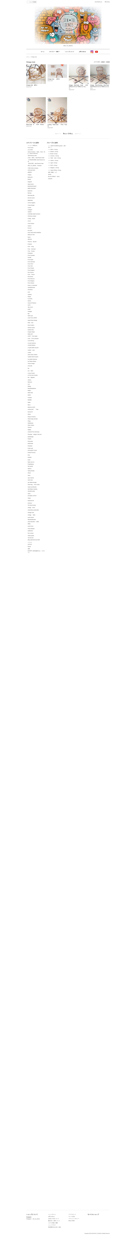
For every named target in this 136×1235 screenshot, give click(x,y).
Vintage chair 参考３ (54, 79)
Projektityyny (31, 948)
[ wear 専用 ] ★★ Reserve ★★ (36, 157)
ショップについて (69, 51)
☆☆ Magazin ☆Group (53, 207)
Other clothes (31, 833)
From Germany (31, 451)
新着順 (108, 62)
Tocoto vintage (31, 660)
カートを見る (72, 1216)
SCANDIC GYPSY (32, 1033)
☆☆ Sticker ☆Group (53, 173)
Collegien (30, 313)
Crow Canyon (32, 348)
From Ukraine (31, 472)
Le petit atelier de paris (34, 613)
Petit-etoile (32, 879)
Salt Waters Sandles (32, 1018)
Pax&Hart (32, 891)
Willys (29, 1132)
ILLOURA (30, 512)
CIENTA (30, 315)
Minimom (30, 720)
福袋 (29, 1201)
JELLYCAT (30, 520)
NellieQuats (30, 831)
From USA (30, 455)
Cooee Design (32, 295)
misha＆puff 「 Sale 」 (34, 793)
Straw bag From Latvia (34, 1004)
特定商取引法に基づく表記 (54, 1227)
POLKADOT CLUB (32, 909)
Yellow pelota (32, 1175)
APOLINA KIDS (31, 179)
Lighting (32, 505)
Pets (32, 918)
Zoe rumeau (32, 1163)
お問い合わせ (82, 51)
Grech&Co (30, 488)
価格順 (103, 62)
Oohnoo (30, 835)
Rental (29, 1199)
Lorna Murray (31, 593)
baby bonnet (32, 224)
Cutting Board (32, 326)
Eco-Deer (32, 373)
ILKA (32, 494)
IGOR (29, 522)
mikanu (32, 713)
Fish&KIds (30, 443)
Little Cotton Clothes (32, 642)
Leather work (32, 624)
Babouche (32, 199)
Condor (32, 306)
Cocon (32, 337)
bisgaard (32, 212)
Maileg (29, 724)
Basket (29, 205)
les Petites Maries (32, 658)
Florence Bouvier (33, 402)
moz (29, 722)
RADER (29, 928)
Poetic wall (32, 902)
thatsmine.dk (31, 1051)
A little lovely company (33, 172)
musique (32, 748)
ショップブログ (52, 1225)
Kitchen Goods (32, 571)
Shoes (29, 966)
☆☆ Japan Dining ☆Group (55, 217)
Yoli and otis (30, 1181)
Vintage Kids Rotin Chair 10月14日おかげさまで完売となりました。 (78, 86)
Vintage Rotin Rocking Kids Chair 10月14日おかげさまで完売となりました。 (100, 86)
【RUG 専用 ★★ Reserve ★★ (35, 163)
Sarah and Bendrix (32, 1011)
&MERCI (30, 181)
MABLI (29, 728)
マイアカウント (98, 1)
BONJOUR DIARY (32, 230)
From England (31, 460)
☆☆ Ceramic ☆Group (53, 164)
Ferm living (32, 422)
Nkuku (32, 810)
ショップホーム (52, 1214)
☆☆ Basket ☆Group (53, 160)
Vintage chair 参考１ (32, 85)
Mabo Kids (30, 730)
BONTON (32, 238)
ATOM (73, 1220)
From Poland (31, 457)
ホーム (42, 51)
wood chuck (32, 1139)
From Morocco (31, 468)
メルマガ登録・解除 (53, 1222)
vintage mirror (32, 1076)
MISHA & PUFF (32, 786)
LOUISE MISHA (31, 606)
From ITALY (30, 453)
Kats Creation (32, 560)
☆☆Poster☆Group (52, 162)
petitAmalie (30, 884)
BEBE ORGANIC (32, 232)
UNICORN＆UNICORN (33, 1087)
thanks (49, 225)
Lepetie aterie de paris (33, 644)
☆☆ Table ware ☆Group (54, 166)
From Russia (31, 440)
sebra (32, 1026)
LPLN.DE (31, 666)
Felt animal (30, 466)
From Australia (31, 445)
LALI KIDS (30, 149)
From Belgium (31, 470)
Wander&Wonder (32, 1128)
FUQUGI (32, 412)
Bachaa (29, 243)
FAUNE (29, 447)
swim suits (30, 991)
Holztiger (30, 525)
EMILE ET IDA (31, 382)
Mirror (32, 775)
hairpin (29, 510)
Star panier (30, 951)
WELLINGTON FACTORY (34, 1183)
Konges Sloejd (31, 578)
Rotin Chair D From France (35, 124)
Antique (32, 188)
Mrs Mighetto (31, 706)
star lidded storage (32, 998)
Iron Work (32, 688)
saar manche (31, 984)
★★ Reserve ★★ (32, 155)
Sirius (32, 973)
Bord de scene (32, 261)
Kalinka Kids (31, 576)
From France (31, 464)
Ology (29, 829)
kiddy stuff (30, 580)
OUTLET (30, 1197)
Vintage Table (32, 1110)
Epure (32, 389)
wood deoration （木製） (34, 1130)
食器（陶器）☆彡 (52, 223)
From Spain (30, 449)
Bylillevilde (32, 272)
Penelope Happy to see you (35, 855)
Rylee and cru (31, 946)
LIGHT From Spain (32, 582)
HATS (29, 518)
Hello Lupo (30, 529)
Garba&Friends (31, 486)
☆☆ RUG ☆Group (52, 196)
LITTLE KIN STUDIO (33, 704)
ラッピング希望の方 (32, 145)
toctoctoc (32, 1062)
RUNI (32, 940)
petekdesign (32, 866)
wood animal (32, 1121)
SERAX (31, 957)
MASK (32, 737)
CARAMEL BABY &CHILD (34, 317)
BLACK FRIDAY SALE (54, 227)
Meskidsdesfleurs (32, 726)
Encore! (29, 366)
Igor (29, 527)
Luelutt (32, 635)
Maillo (32, 766)
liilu (32, 678)
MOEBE (32, 758)
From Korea (30, 147)
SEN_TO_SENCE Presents (35, 165)
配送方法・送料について (54, 1220)
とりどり (32, 1190)
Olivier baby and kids (33, 827)
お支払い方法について (53, 1218)
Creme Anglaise (32, 284)
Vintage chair (34, 56)
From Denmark (32, 434)
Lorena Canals (31, 697)
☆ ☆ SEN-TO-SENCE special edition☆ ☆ (57, 151)
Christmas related (32, 319)
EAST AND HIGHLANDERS (34, 380)
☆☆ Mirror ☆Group (53, 158)
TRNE (32, 1040)
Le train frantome (32, 599)
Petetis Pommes (31, 911)
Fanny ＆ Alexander (32, 479)
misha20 (50, 229)
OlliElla (32, 842)
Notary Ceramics (32, 820)
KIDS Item (32, 549)
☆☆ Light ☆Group (52, 184)
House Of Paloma (32, 516)
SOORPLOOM (31, 1020)
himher (29, 514)
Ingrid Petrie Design (33, 538)
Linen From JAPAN (32, 531)
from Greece (31, 462)
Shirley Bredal (31, 964)
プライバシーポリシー (74, 1218)
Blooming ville (32, 250)
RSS (70, 1220)
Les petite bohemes (32, 651)
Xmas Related (32, 1150)
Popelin (29, 873)
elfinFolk (30, 395)
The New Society (32, 1069)
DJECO (32, 360)
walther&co (31, 1157)
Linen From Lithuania (33, 588)
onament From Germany (33, 848)
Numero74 (32, 800)
